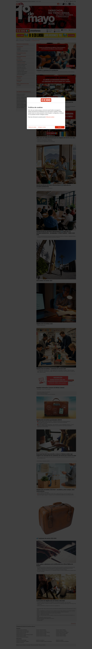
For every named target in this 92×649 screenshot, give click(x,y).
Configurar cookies (42, 127)
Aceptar (59, 127)
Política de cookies (50, 117)
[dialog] (46, 113)
